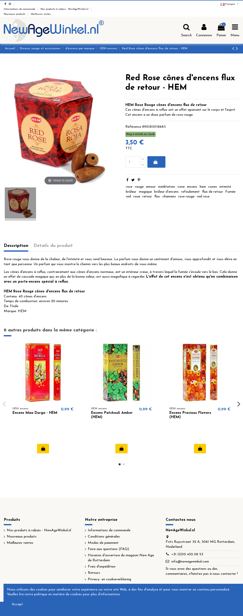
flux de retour (212, 192)
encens (192, 187)
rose (129, 187)
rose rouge (186, 196)
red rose (203, 196)
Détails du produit (53, 245)
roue (136, 196)
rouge (139, 187)
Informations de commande (20, 9)
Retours (94, 573)
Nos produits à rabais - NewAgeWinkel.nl (65, 9)
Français (229, 4)
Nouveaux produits (15, 14)
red (128, 196)
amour (151, 187)
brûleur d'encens (166, 192)
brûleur (131, 192)
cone (181, 187)
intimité (225, 187)
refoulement (190, 192)
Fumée (230, 192)
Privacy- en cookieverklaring (109, 579)
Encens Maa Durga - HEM (35, 413)
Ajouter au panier (155, 162)
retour (147, 196)
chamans (169, 196)
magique (145, 192)
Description (16, 245)
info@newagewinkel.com (190, 562)
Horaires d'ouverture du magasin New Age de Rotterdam (121, 558)
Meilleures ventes (41, 14)
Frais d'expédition (101, 567)
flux (157, 196)
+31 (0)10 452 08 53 (187, 554)
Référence (133, 127)
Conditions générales (104, 537)
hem (203, 187)
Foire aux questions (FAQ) (108, 549)
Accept (17, 604)
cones (212, 187)
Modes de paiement (103, 543)
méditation (166, 187)
